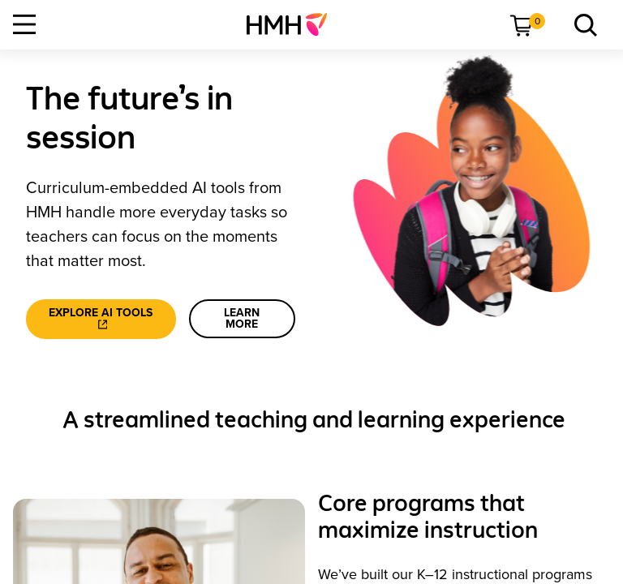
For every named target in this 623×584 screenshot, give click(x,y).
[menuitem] (293, 24)
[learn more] (242, 318)
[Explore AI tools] (101, 319)
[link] (293, 24)
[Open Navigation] (24, 24)
